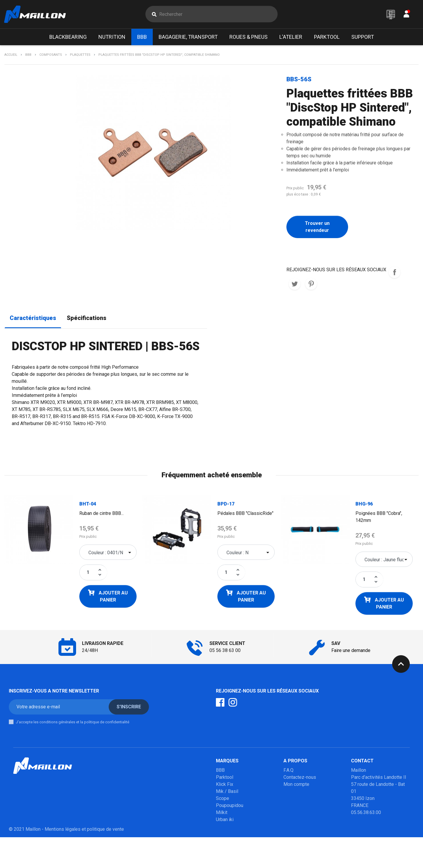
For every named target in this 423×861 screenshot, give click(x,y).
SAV (287, 792)
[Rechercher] (218, 14)
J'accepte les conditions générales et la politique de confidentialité (72, 722)
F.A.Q (288, 771)
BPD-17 (225, 504)
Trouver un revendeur (317, 227)
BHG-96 (364, 504)
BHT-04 (87, 504)
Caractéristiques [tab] (33, 318)
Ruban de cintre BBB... (101, 514)
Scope (222, 799)
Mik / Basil (227, 792)
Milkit (221, 813)
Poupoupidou (229, 806)
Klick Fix (224, 785)
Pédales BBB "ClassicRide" (245, 514)
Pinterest (311, 284)
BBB (220, 771)
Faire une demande (350, 651)
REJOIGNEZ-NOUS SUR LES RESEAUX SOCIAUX (394, 273)
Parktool (224, 778)
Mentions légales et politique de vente (84, 853)
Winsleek (225, 841)
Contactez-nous (299, 778)
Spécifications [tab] (86, 318)
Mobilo (223, 827)
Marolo (223, 834)
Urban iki (225, 820)
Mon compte (296, 785)
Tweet (295, 284)
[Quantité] (88, 573)
